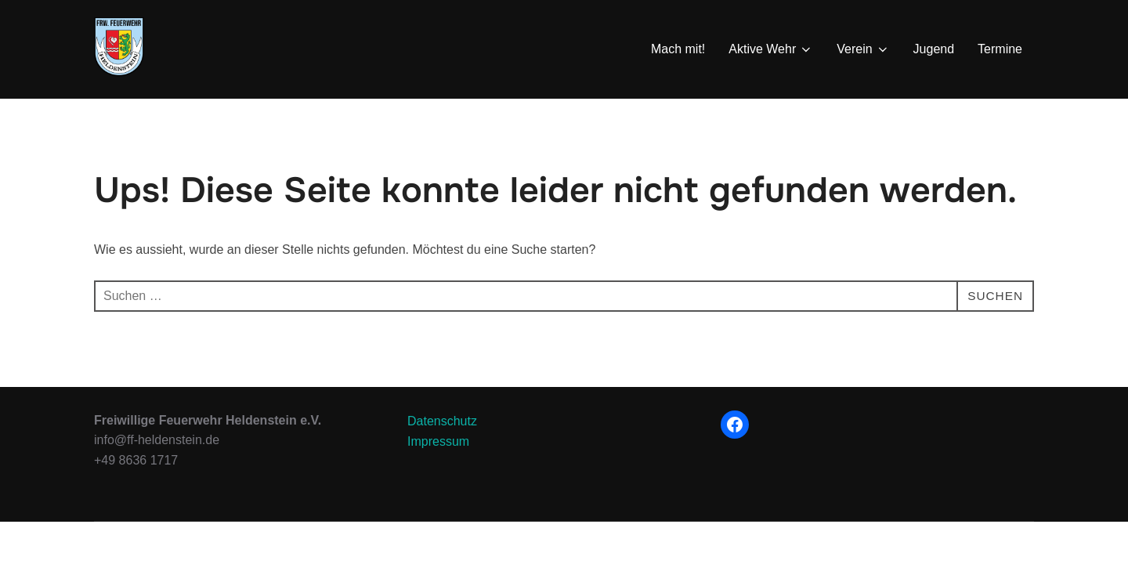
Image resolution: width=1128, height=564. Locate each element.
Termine (1000, 49)
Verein (863, 49)
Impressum (438, 482)
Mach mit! (678, 49)
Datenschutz (442, 461)
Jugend (934, 49)
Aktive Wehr (770, 49)
